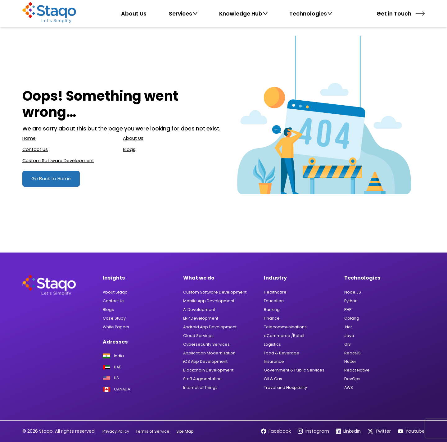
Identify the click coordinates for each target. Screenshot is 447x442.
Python (351, 300)
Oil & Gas (273, 378)
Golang (351, 318)
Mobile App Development (208, 300)
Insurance (274, 361)
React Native (357, 370)
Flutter (350, 361)
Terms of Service (152, 431)
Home (29, 138)
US (111, 378)
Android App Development (210, 327)
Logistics (272, 344)
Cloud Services (198, 335)
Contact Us (35, 149)
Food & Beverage (281, 353)
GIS (347, 344)
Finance (272, 318)
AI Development (199, 309)
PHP (347, 309)
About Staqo (115, 292)
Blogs (129, 149)
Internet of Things (200, 387)
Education (274, 300)
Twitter (379, 431)
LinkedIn (348, 431)
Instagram (313, 431)
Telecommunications (285, 327)
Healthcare (275, 292)
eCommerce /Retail (284, 335)
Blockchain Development (208, 370)
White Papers (116, 327)
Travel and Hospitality (285, 387)
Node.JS (352, 292)
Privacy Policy (115, 431)
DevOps (352, 378)
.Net (348, 327)
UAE (112, 367)
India (113, 355)
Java (349, 335)
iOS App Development (205, 361)
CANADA (116, 389)
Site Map (185, 431)
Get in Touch (401, 13)
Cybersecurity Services (206, 344)
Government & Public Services (294, 370)
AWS (348, 387)
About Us (133, 138)
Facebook (276, 431)
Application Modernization (209, 353)
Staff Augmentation (202, 378)
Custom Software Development (58, 160)
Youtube (411, 431)
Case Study (114, 318)
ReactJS (352, 353)
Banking (272, 309)
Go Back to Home (51, 178)
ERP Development (200, 318)
